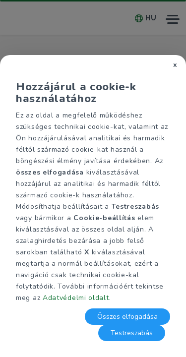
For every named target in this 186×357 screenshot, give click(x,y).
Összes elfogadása (127, 316)
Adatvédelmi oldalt (76, 297)
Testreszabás (132, 333)
